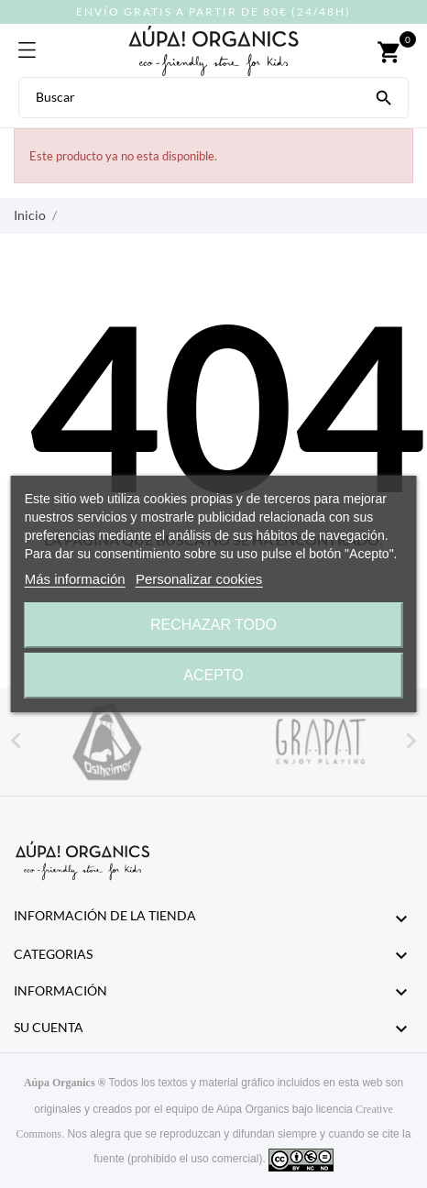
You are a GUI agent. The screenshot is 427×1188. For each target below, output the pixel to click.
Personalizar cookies (199, 579)
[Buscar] (384, 96)
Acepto (213, 675)
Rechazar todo (213, 624)
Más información (75, 579)
